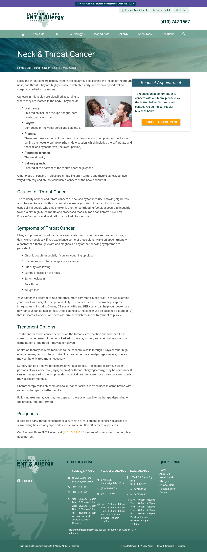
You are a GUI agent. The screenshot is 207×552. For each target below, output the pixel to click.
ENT (57, 34)
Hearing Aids (101, 34)
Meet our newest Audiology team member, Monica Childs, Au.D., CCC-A (105, 4)
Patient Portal (161, 10)
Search (184, 34)
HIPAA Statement (129, 546)
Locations (168, 34)
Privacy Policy (146, 546)
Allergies (164, 481)
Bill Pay (181, 10)
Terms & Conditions (165, 546)
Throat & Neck (42, 67)
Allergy (123, 34)
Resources (145, 34)
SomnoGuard (167, 484)
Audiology (76, 34)
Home (23, 34)
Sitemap (181, 546)
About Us (38, 34)
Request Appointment (134, 10)
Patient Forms (167, 488)
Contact (163, 492)
